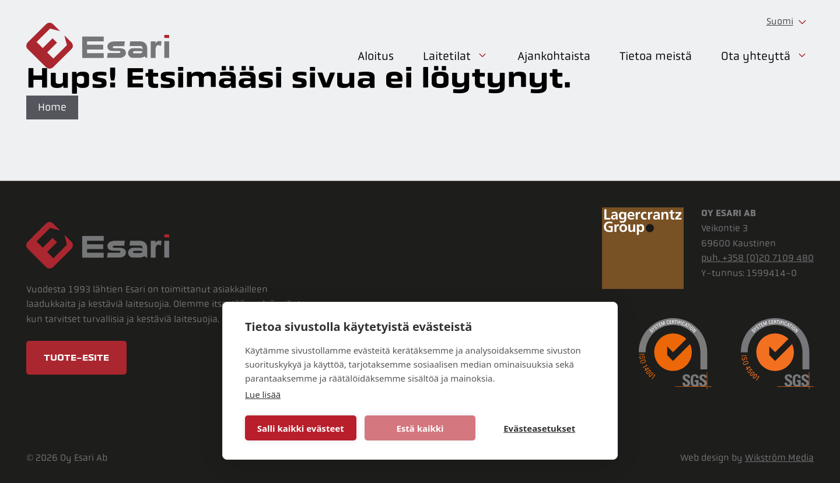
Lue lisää (263, 394)
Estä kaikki (419, 428)
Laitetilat (455, 56)
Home (52, 107)
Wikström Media (779, 457)
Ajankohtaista (553, 56)
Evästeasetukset (539, 428)
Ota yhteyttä (764, 56)
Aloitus (376, 56)
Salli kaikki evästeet (300, 428)
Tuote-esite (76, 357)
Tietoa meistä (656, 56)
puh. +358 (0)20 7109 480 (757, 257)
